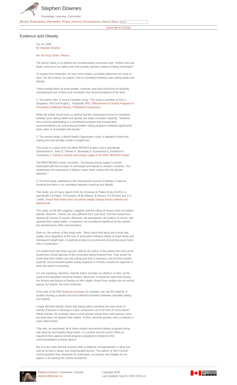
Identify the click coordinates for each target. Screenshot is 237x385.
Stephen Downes (50, 47)
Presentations (92, 21)
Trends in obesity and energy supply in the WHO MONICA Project (91, 155)
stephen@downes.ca (50, 376)
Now (114, 21)
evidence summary (73, 291)
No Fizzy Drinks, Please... (56, 55)
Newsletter (54, 21)
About (106, 21)
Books (24, 21)
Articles (76, 21)
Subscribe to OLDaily (118, 27)
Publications (38, 21)
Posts (66, 21)
